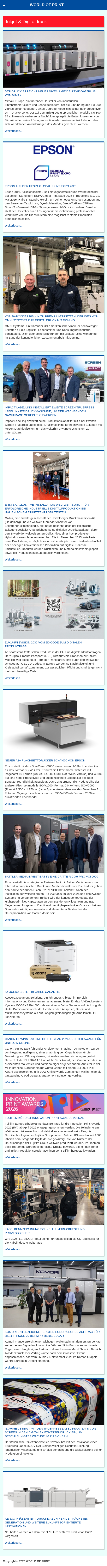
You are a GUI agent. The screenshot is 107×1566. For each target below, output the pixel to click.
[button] (4, 5)
